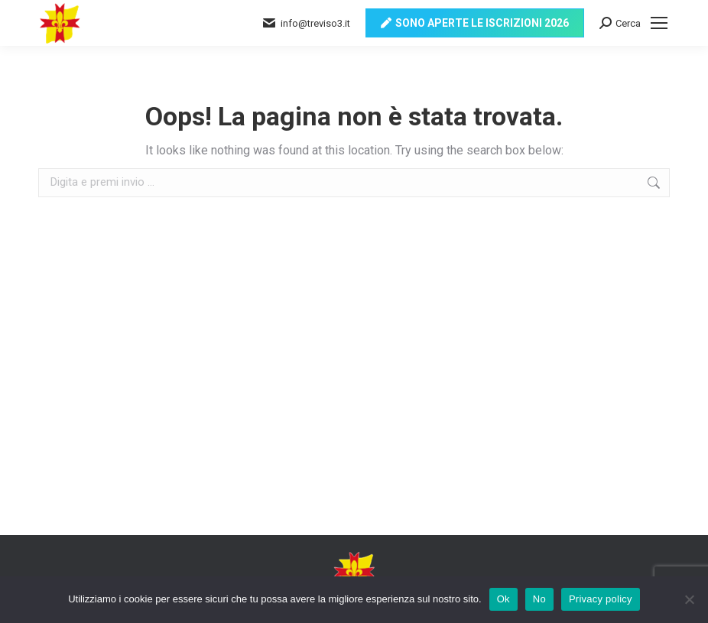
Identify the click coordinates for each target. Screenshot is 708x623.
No (539, 599)
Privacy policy (600, 599)
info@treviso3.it (305, 23)
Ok (503, 599)
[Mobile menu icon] (659, 23)
